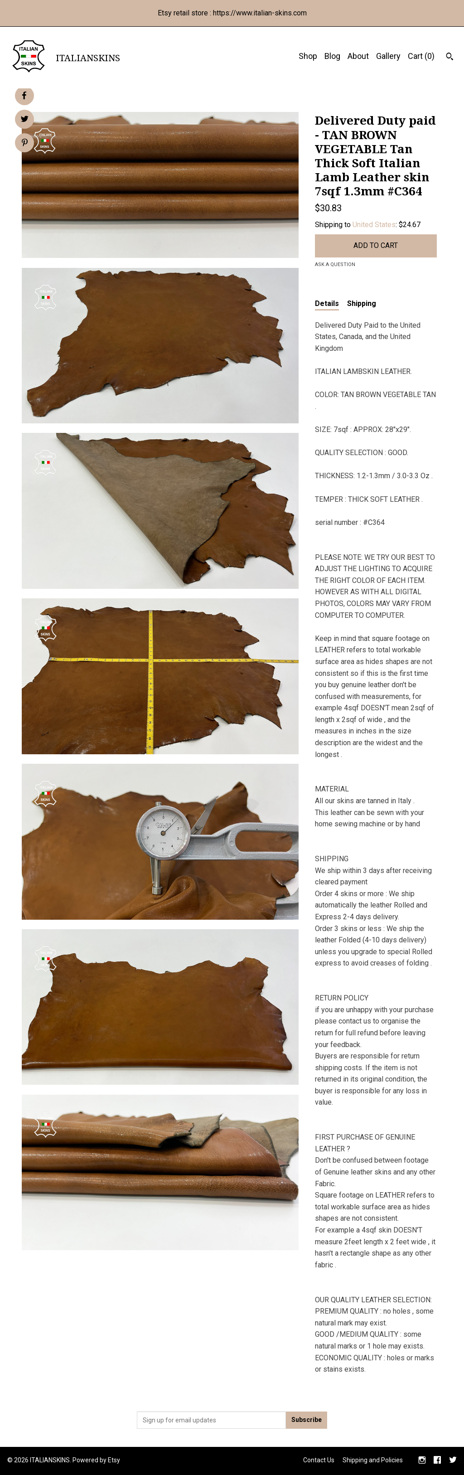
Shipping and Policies (373, 1460)
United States (374, 224)
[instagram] (422, 1461)
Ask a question (335, 264)
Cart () (421, 56)
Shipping (361, 303)
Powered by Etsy (96, 1460)
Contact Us (318, 1460)
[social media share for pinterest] (25, 143)
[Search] (449, 58)
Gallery (388, 56)
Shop (308, 56)
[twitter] (453, 1461)
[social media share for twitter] (25, 120)
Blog (332, 56)
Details (327, 303)
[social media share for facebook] (24, 96)
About (358, 56)
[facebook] (437, 1461)
